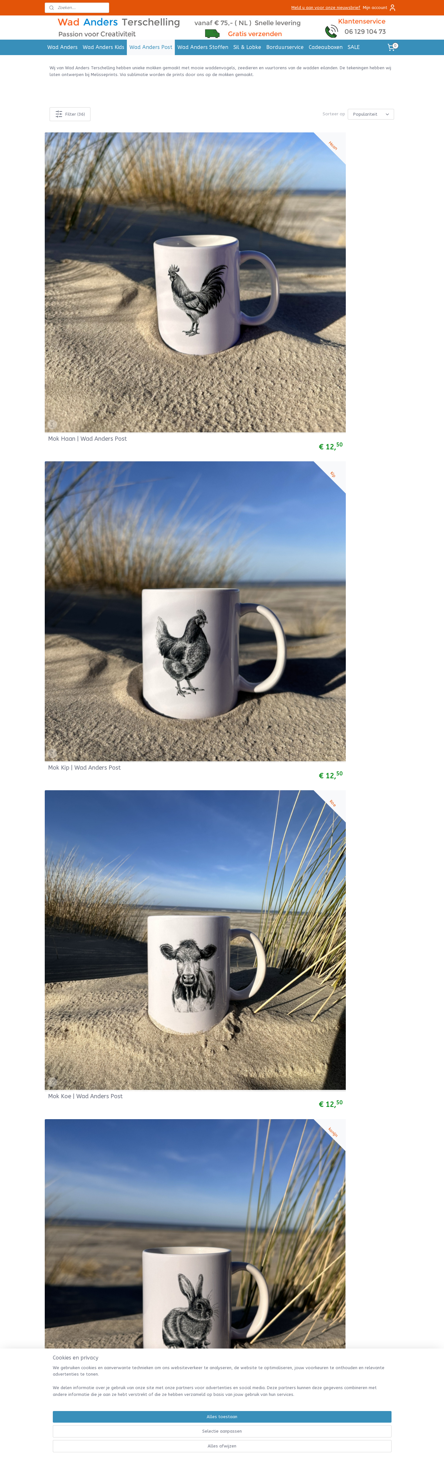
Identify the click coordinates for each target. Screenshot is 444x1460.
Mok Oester (333, 335)
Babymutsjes (61, 1242)
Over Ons (270, 1235)
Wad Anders (62, 47)
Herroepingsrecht (278, 1206)
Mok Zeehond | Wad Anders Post (265, 894)
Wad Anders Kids (103, 47)
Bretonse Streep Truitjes (74, 1264)
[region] (179, 1436)
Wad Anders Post (150, 47)
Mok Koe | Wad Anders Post (265, 222)
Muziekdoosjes (63, 1279)
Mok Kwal (61, 784)
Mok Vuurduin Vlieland (78, 672)
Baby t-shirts (62, 1257)
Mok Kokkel (243, 447)
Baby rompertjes (65, 1250)
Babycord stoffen (67, 1315)
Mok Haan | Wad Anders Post (80, 219)
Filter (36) (70, 114)
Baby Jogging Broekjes (71, 1228)
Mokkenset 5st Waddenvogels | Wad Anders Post (267, 1003)
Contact (269, 1228)
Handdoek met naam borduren (80, 1379)
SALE (354, 47)
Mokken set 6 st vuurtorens (354, 559)
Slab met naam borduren (74, 1394)
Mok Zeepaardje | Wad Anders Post (78, 894)
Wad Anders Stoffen (202, 47)
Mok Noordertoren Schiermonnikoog (163, 669)
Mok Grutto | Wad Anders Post (172, 1006)
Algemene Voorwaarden (285, 1170)
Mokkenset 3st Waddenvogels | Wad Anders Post (267, 778)
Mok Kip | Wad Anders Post (174, 222)
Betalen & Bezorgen (281, 1199)
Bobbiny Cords (63, 1336)
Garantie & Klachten (281, 1213)
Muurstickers (131, 1199)
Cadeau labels (133, 1185)
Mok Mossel (154, 447)
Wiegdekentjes (63, 1286)
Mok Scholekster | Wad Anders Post (349, 781)
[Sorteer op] (371, 114)
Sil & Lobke (247, 47)
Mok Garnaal (65, 559)
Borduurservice (285, 47)
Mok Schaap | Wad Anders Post (263, 332)
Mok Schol (152, 559)
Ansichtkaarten (134, 1170)
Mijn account (379, 8)
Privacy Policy (274, 1221)
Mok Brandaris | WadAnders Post (355, 1119)
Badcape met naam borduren (79, 1387)
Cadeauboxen (326, 47)
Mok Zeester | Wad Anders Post (173, 894)
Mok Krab (60, 447)
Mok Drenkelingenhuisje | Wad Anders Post (171, 1119)
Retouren (270, 1192)
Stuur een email (206, 1228)
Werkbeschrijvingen (68, 1358)
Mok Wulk (241, 559)
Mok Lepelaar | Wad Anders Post (265, 1119)
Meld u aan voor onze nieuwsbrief (325, 7)
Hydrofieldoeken (65, 1271)
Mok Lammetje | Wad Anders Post (87, 332)
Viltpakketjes (62, 1351)
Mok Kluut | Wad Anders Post (80, 1119)
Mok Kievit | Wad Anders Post (350, 894)
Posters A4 (130, 1177)
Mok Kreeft (333, 447)
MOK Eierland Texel (254, 672)
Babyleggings (62, 1235)
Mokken (126, 1192)
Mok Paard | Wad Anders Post (171, 332)
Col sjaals (58, 1199)
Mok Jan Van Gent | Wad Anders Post (81, 1006)
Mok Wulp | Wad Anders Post (350, 1006)
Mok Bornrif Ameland (347, 672)
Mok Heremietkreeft (165, 784)
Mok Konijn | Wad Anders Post (351, 219)
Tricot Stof (60, 1307)
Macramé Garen (64, 1343)
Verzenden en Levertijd (284, 1185)
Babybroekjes (62, 1221)
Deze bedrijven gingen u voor (148, 1257)
